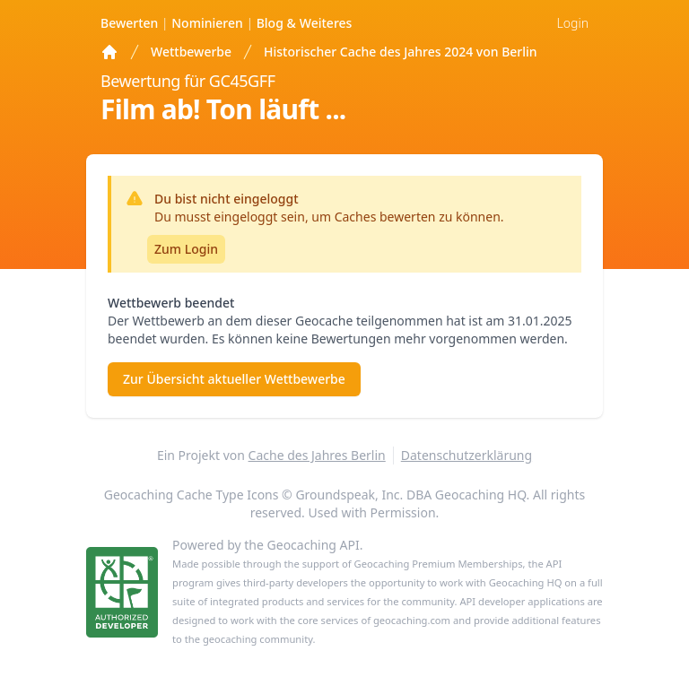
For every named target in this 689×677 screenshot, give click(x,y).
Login (573, 22)
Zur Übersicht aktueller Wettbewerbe (234, 378)
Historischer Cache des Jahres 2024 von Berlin (400, 51)
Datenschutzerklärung (466, 455)
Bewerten (130, 22)
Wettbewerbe (191, 51)
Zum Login (186, 248)
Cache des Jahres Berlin (317, 455)
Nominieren (208, 22)
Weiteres (305, 22)
